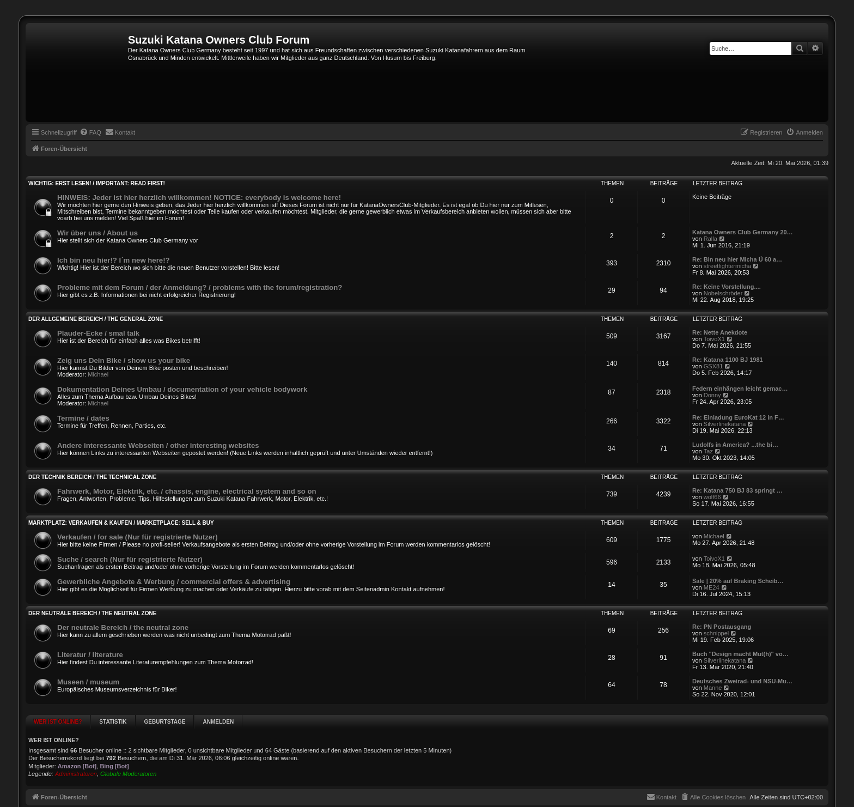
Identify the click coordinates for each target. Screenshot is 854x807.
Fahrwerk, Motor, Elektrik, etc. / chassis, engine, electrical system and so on (186, 491)
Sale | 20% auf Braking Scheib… (738, 581)
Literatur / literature (90, 655)
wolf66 (712, 497)
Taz (708, 451)
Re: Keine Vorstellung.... (726, 286)
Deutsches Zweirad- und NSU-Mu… (742, 681)
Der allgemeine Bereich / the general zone (95, 319)
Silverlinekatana (725, 424)
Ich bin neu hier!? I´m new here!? (113, 260)
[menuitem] (90, 132)
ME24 (711, 587)
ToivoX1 (714, 339)
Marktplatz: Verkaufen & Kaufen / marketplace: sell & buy (121, 523)
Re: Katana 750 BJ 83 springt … (737, 490)
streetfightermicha (727, 266)
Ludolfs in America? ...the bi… (735, 444)
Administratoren (76, 773)
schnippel (716, 633)
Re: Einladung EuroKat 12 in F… (738, 417)
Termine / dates (83, 418)
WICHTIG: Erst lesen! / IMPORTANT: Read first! (96, 183)
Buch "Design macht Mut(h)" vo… (740, 654)
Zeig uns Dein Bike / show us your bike (123, 360)
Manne (713, 687)
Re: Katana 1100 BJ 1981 (727, 359)
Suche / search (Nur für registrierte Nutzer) (130, 559)
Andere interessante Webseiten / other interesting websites (158, 445)
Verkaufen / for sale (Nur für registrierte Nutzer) (137, 537)
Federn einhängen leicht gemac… (740, 388)
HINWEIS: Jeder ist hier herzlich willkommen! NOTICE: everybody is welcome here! (199, 197)
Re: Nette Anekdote (719, 332)
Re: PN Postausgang (721, 626)
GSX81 (713, 366)
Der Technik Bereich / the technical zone (92, 477)
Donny (712, 395)
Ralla (710, 238)
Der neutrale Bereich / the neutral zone (92, 613)
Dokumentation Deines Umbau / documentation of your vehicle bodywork (182, 389)
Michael (98, 374)
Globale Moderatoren (128, 773)
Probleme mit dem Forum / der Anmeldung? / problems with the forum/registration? (199, 287)
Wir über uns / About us (97, 233)
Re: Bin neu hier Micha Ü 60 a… (737, 259)
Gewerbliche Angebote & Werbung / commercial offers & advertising (173, 582)
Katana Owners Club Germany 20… (742, 232)
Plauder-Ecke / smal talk (98, 333)
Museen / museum (88, 682)
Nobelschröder (723, 293)
